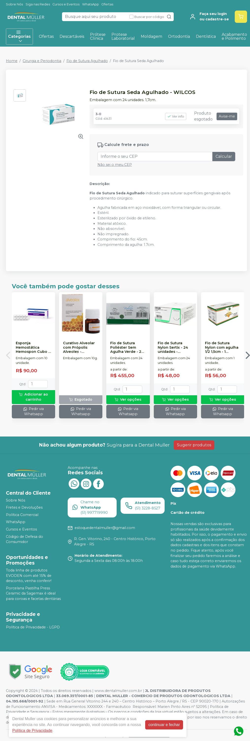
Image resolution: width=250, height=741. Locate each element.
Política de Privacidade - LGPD (33, 627)
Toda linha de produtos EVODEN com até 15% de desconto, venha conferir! (28, 575)
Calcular (224, 156)
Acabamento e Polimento (234, 36)
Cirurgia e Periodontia (42, 61)
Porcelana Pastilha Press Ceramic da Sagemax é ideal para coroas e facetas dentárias (33, 593)
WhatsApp (90, 4)
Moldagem (151, 36)
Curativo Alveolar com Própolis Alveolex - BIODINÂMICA (79, 347)
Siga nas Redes (38, 4)
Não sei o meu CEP (114, 164)
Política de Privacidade (32, 730)
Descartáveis (72, 36)
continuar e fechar (164, 725)
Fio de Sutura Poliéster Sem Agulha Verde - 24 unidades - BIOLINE (127, 347)
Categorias (19, 36)
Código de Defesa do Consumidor (24, 539)
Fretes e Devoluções (24, 507)
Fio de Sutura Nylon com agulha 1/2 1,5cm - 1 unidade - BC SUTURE (221, 347)
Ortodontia (179, 36)
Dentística (206, 36)
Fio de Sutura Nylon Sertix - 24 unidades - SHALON (173, 347)
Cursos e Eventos (65, 4)
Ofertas (107, 4)
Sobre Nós (14, 4)
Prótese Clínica (98, 36)
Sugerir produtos (194, 445)
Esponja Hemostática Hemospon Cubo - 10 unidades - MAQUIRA (33, 347)
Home (11, 61)
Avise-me (227, 116)
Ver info (175, 116)
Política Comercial (22, 515)
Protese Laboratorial (123, 36)
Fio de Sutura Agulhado (87, 61)
